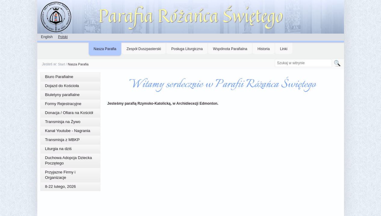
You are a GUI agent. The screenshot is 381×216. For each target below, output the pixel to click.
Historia (263, 49)
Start (61, 64)
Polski (63, 37)
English (47, 37)
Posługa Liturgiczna (187, 49)
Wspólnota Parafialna (230, 49)
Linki (283, 49)
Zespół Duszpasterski (144, 49)
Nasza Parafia (105, 49)
